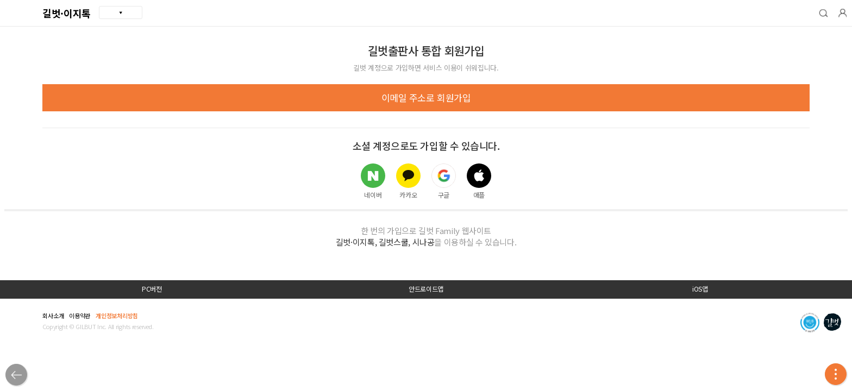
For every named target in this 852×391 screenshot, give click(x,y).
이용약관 (79, 315)
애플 (479, 180)
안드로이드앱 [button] (426, 289)
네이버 (373, 180)
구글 (443, 180)
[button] (823, 13)
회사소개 (53, 315)
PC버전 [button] (152, 289)
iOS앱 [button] (700, 289)
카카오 (408, 180)
